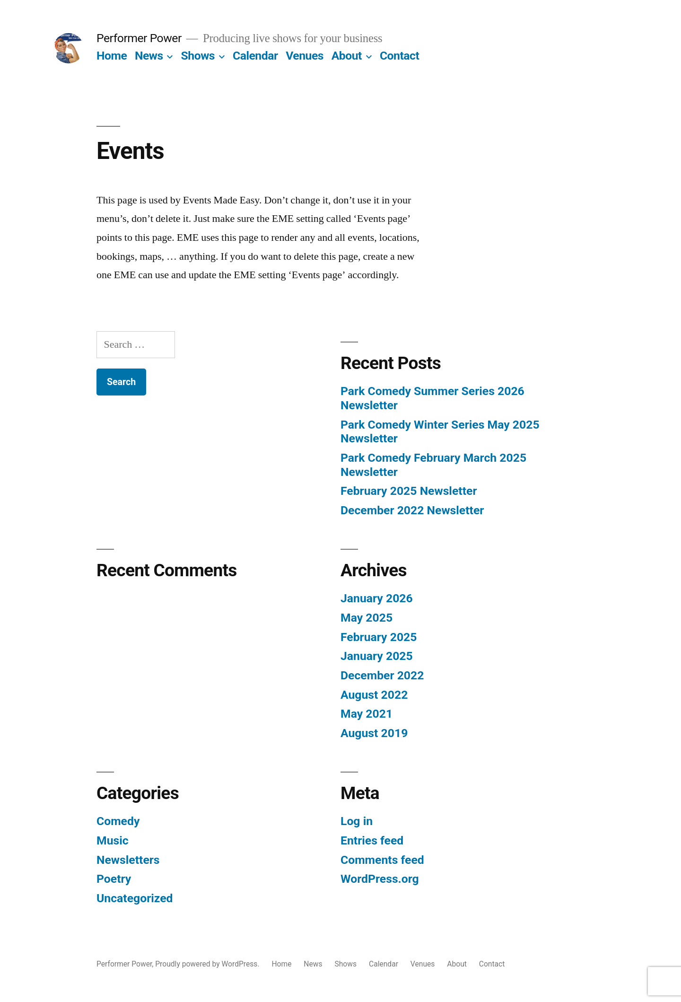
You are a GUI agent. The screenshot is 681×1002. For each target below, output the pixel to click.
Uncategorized (134, 898)
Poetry (113, 879)
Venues (304, 55)
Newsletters (128, 860)
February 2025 (378, 637)
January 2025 (376, 656)
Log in (356, 821)
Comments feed (382, 860)
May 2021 (366, 714)
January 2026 (376, 598)
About (347, 55)
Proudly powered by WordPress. (208, 963)
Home (111, 55)
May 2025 (366, 617)
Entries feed (371, 840)
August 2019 (374, 733)
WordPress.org (379, 879)
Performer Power (139, 38)
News (149, 55)
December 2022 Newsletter (412, 510)
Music (112, 840)
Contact (399, 55)
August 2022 (374, 695)
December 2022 (382, 675)
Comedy (118, 821)
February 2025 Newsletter (408, 491)
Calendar (255, 55)
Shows (198, 55)
